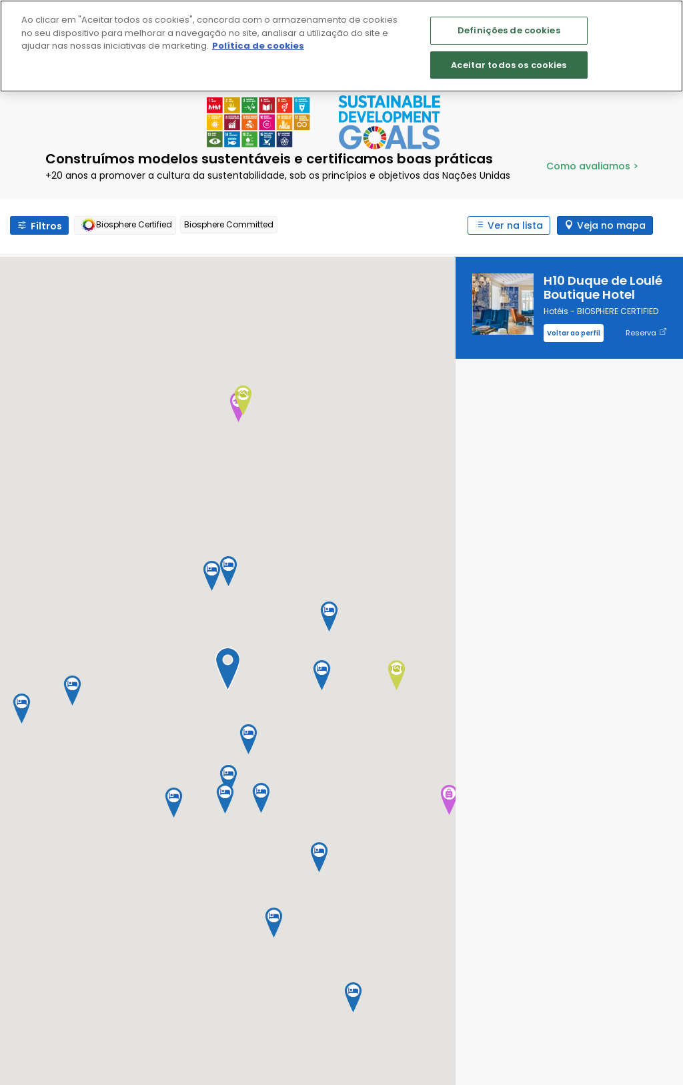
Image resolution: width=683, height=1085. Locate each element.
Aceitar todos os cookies (508, 65)
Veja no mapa (611, 225)
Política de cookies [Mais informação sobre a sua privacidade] (258, 45)
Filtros (46, 226)
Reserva (646, 333)
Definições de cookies (509, 30)
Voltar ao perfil (573, 333)
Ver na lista (515, 225)
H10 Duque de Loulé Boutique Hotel (603, 287)
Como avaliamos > (592, 166)
